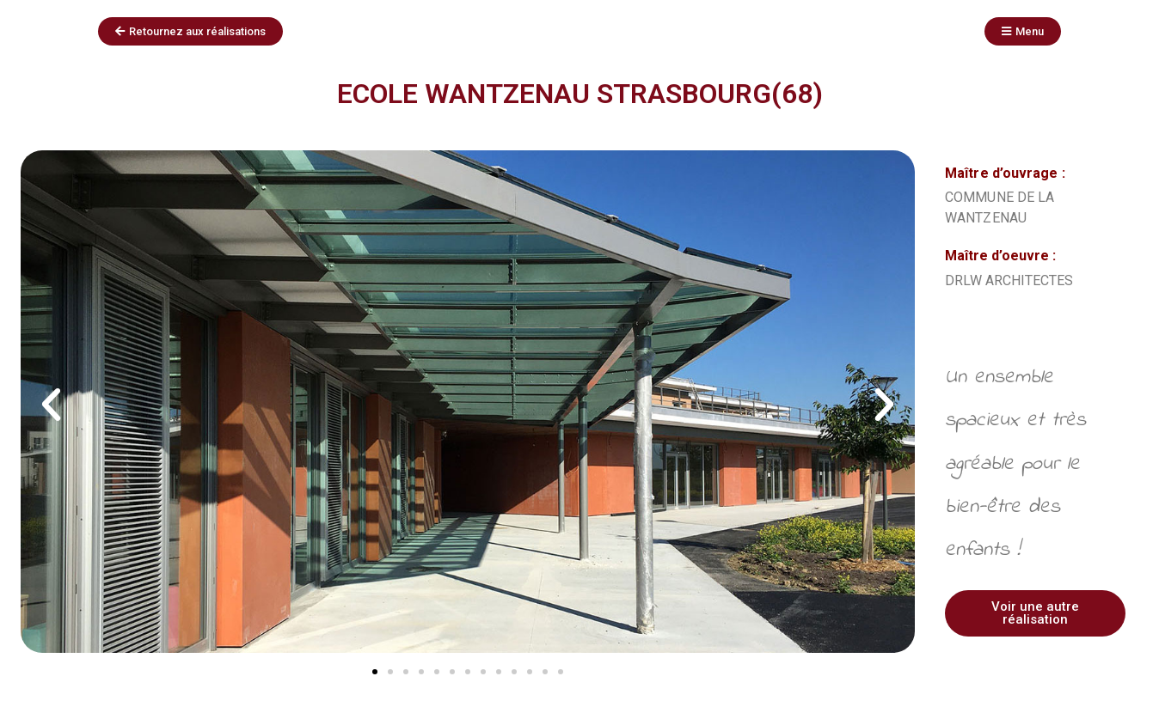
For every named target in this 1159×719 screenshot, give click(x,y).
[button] (51, 405)
